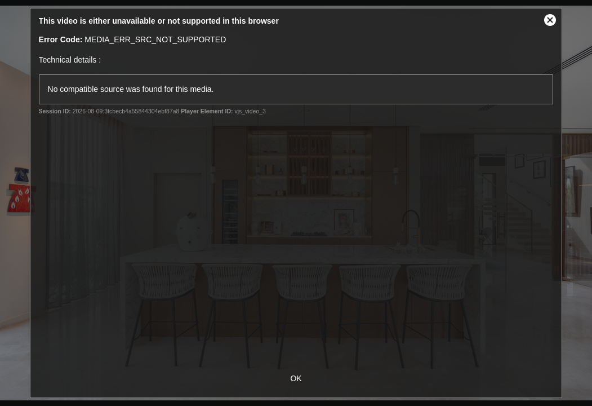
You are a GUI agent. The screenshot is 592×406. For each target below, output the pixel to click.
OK (295, 378)
